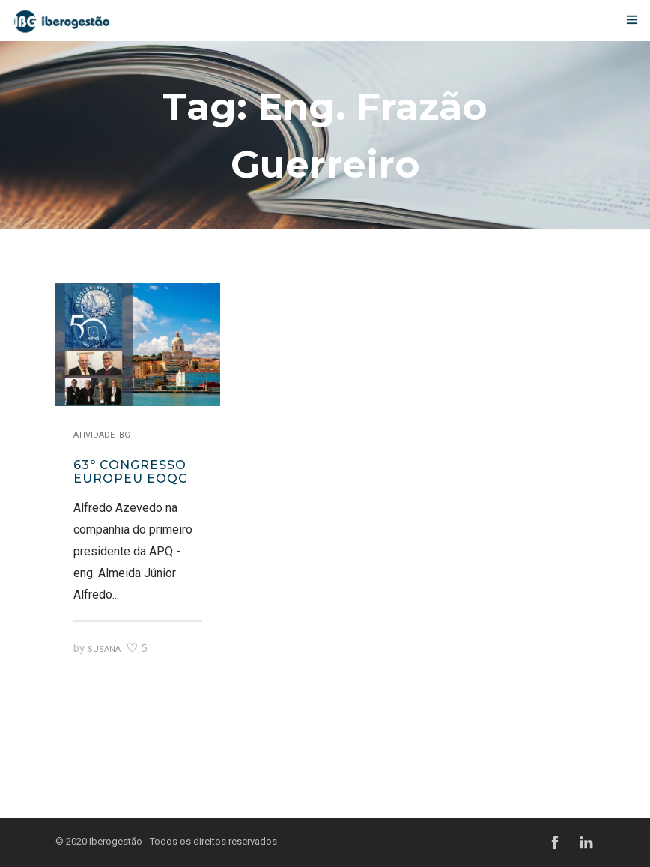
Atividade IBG (101, 435)
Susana (104, 649)
